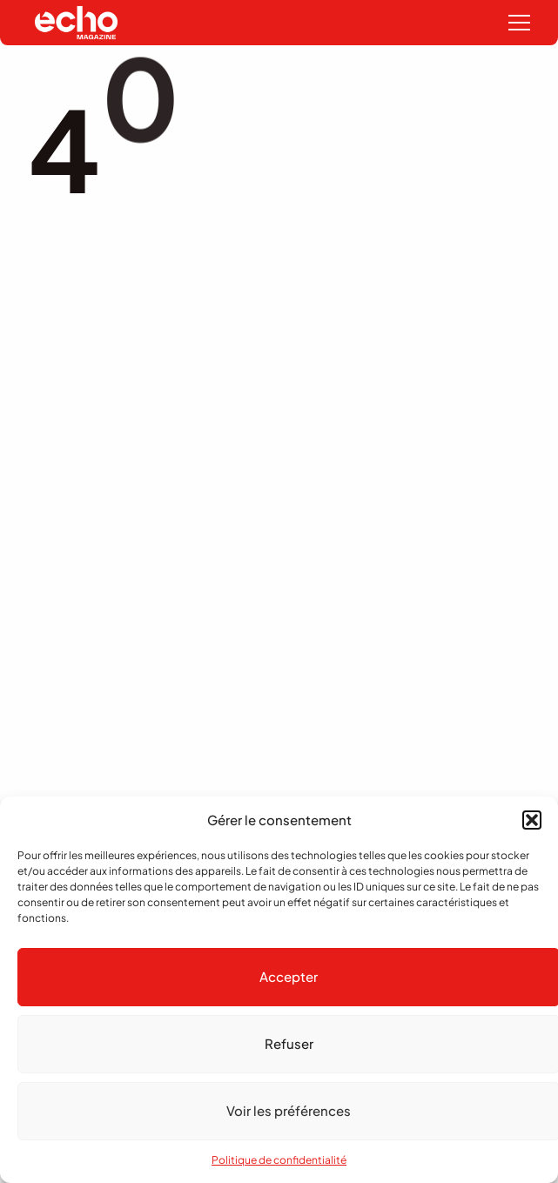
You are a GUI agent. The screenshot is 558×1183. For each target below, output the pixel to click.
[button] (532, 820)
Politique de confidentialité (279, 1159)
